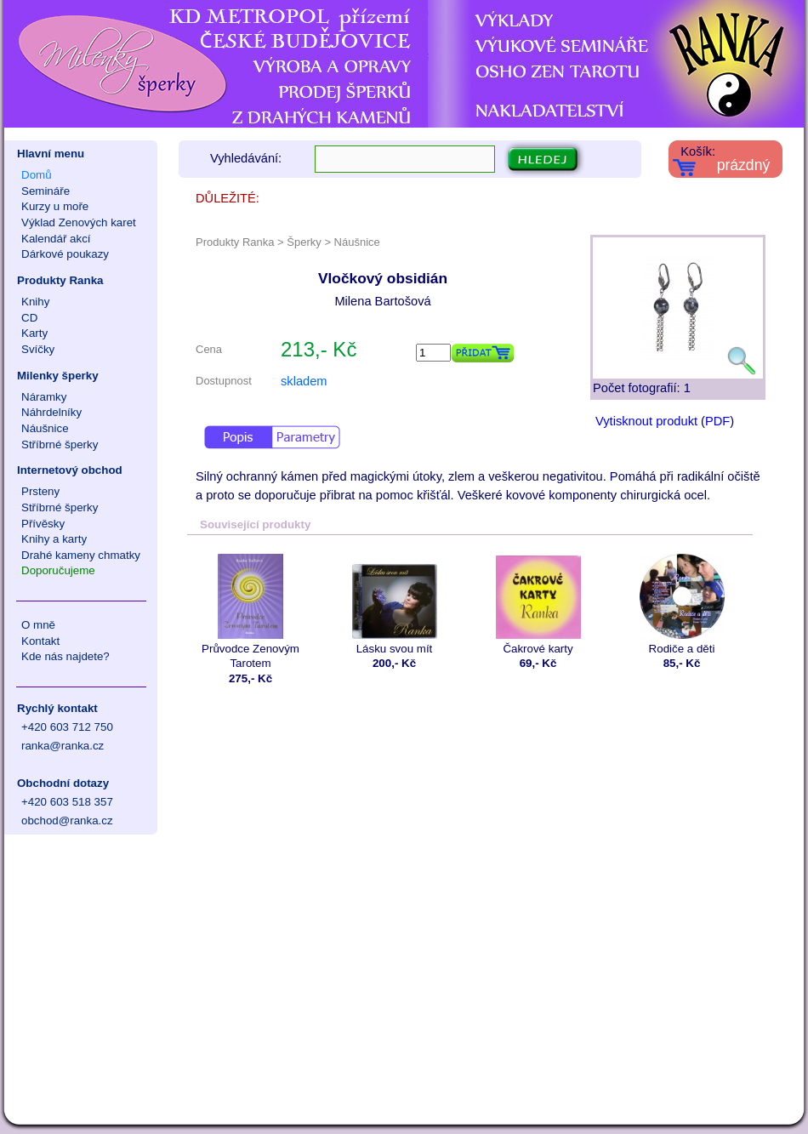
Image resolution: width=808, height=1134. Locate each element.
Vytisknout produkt (646, 421)
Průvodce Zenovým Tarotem (250, 612)
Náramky (43, 396)
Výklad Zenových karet (78, 222)
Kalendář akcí (56, 238)
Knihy (35, 301)
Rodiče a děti (681, 604)
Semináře (45, 191)
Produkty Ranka (60, 280)
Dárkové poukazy (65, 254)
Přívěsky (43, 523)
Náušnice (45, 428)
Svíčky (37, 349)
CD (29, 317)
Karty (34, 333)
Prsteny (40, 491)
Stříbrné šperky (59, 444)
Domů (36, 174)
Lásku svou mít (394, 604)
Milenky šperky (58, 375)
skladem (304, 381)
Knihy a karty (54, 539)
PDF (717, 421)
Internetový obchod (69, 470)
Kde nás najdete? (65, 656)
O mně (38, 624)
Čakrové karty (538, 604)
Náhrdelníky (51, 412)
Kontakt (40, 641)
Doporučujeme (58, 570)
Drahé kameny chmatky (80, 555)
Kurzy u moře (54, 206)
